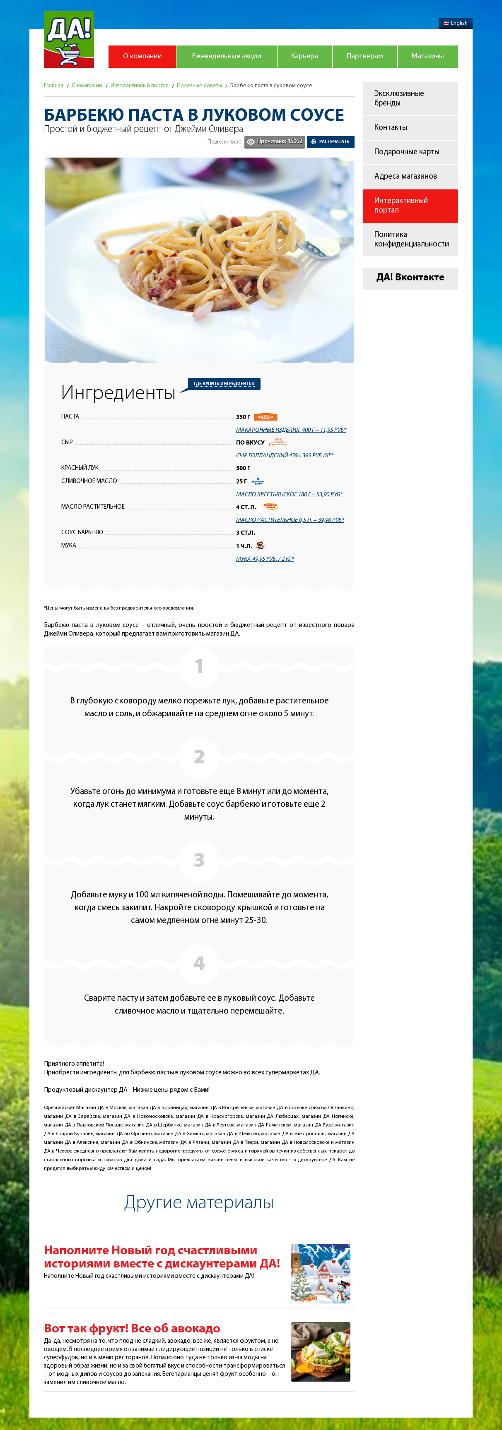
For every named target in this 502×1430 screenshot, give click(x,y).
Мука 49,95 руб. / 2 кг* (265, 559)
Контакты (390, 128)
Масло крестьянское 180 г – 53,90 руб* (289, 494)
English (456, 23)
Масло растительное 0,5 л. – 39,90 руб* (290, 520)
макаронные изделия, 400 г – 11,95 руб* (291, 430)
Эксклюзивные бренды (399, 99)
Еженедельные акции (226, 56)
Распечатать (334, 141)
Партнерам (365, 56)
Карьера (304, 56)
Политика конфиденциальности (411, 240)
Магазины (428, 56)
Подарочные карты (406, 152)
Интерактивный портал (401, 206)
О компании (142, 56)
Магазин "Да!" (69, 39)
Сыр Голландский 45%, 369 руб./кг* (284, 455)
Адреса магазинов (405, 177)
